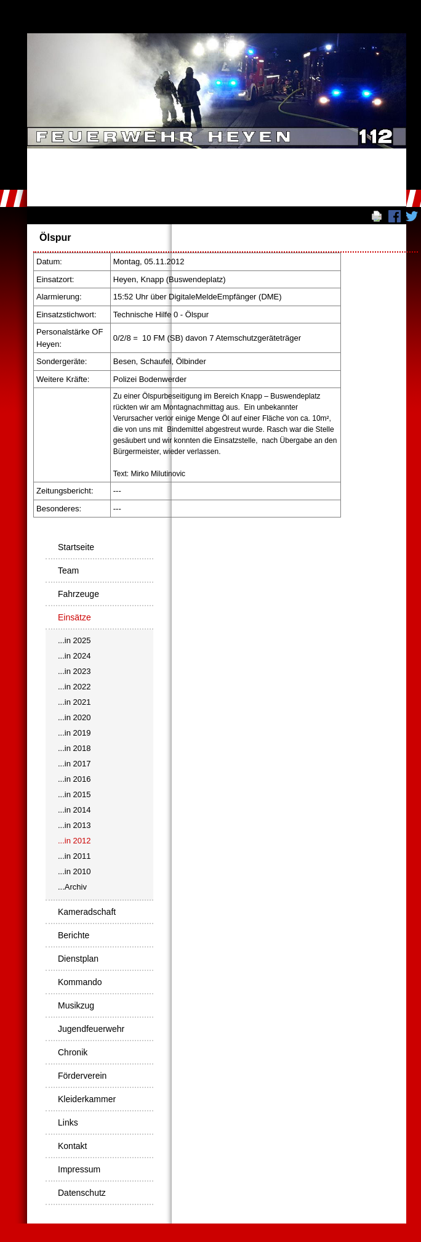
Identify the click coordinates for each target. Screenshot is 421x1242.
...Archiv (72, 886)
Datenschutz (82, 1193)
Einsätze (74, 617)
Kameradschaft (87, 912)
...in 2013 (74, 825)
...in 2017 (74, 763)
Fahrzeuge (78, 594)
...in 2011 (74, 856)
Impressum (79, 1169)
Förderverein (82, 1076)
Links (68, 1122)
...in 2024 (74, 655)
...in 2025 (74, 640)
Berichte (73, 935)
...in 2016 (74, 779)
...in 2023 (74, 671)
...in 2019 (74, 732)
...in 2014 (74, 809)
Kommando (80, 982)
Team (68, 570)
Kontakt (72, 1146)
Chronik (72, 1052)
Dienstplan (78, 959)
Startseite (76, 547)
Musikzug (76, 1005)
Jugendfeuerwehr (91, 1029)
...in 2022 (74, 686)
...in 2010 (74, 871)
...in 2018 (74, 748)
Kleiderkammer (87, 1099)
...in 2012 (74, 840)
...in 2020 (74, 717)
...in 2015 (74, 794)
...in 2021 (74, 702)
